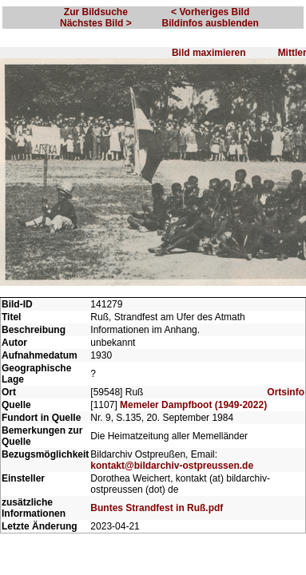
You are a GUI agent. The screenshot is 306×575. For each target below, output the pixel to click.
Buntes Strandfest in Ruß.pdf (156, 497)
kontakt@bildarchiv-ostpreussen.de (171, 455)
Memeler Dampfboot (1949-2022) (193, 394)
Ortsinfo (285, 381)
